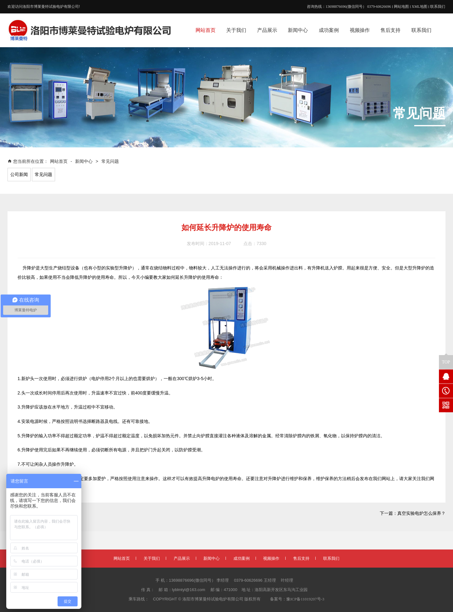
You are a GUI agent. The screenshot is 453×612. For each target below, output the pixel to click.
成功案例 (241, 558)
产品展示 (182, 558)
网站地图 (401, 6)
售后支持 (301, 558)
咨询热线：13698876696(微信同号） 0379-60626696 (349, 6)
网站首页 (59, 161)
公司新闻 (19, 174)
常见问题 (110, 161)
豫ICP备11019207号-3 (305, 599)
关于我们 (152, 558)
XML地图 (420, 6)
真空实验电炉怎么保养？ (421, 513)
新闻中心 (84, 161)
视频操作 (271, 558)
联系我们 (437, 6)
